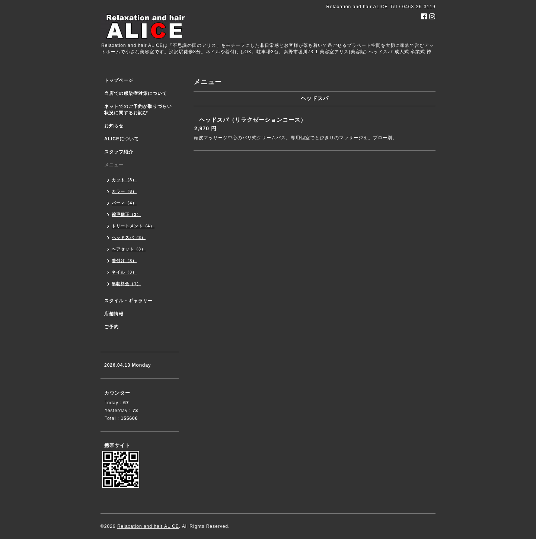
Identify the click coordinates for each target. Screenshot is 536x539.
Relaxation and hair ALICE (148, 526)
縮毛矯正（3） (126, 214)
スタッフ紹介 (118, 151)
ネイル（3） (124, 272)
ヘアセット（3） (129, 249)
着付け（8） (124, 260)
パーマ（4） (124, 203)
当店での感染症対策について (135, 93)
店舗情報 (114, 313)
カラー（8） (124, 191)
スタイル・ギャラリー (128, 300)
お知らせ (114, 125)
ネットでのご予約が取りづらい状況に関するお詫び (138, 109)
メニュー (114, 165)
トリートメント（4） (133, 226)
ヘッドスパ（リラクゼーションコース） (252, 120)
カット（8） (124, 180)
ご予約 (111, 326)
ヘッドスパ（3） (129, 237)
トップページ (118, 80)
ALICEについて (121, 138)
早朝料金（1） (126, 283)
